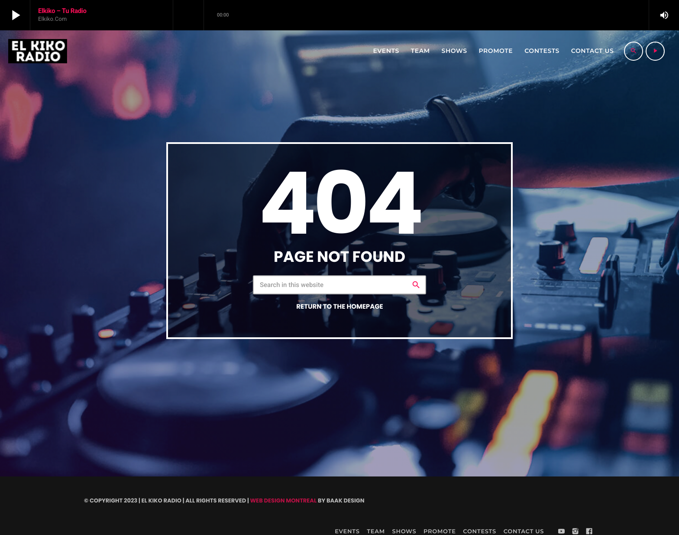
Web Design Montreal (283, 500)
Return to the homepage (339, 306)
